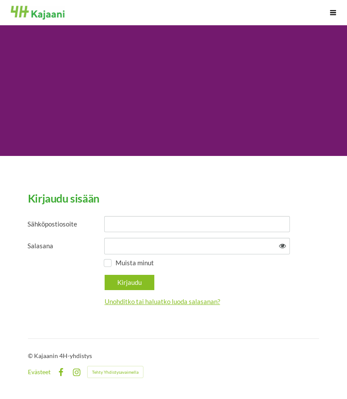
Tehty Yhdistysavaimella (115, 372)
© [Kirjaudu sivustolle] (31, 355)
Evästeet (39, 372)
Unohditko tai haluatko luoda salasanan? (162, 301)
